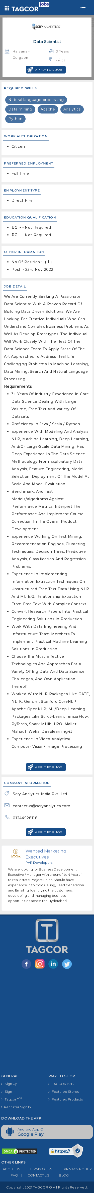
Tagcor (11, 1099)
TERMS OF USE (37, 1169)
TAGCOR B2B (61, 1084)
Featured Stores (63, 1092)
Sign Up (9, 1084)
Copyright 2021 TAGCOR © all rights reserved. (47, 1187)
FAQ (9, 1175)
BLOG (59, 1175)
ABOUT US (10, 1169)
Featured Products (65, 1099)
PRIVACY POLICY (73, 1169)
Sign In (8, 1092)
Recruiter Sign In (16, 1107)
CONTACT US (33, 1175)
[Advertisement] (47, 1022)
